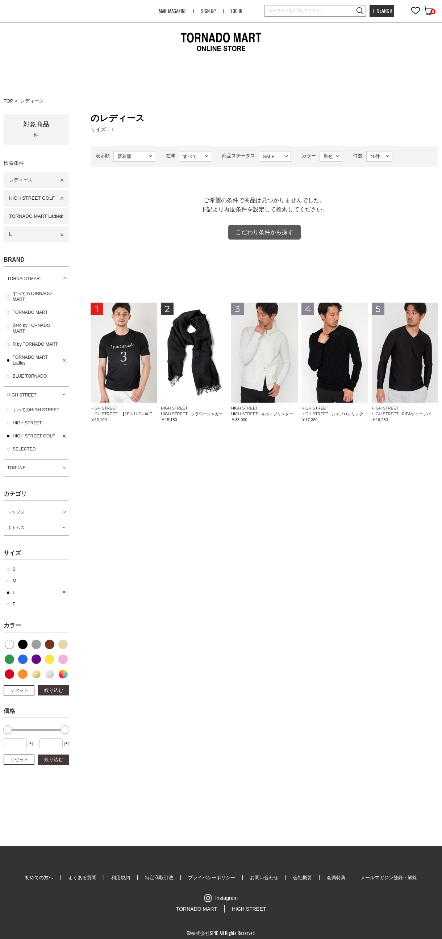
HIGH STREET (22, 395)
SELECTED (24, 449)
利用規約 (120, 877)
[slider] (7, 729)
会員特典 (336, 877)
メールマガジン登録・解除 (388, 877)
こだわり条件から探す (264, 232)
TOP (8, 101)
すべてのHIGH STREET (36, 409)
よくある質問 (82, 877)
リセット (19, 690)
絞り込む (53, 690)
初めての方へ (39, 877)
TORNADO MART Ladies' (36, 216)
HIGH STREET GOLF (32, 198)
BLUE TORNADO (30, 376)
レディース (32, 101)
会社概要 (302, 877)
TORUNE (16, 467)
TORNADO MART (24, 278)
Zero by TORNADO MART (31, 328)
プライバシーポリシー (211, 877)
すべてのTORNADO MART (32, 296)
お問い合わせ (264, 877)
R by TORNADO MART (35, 344)
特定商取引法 (159, 877)
